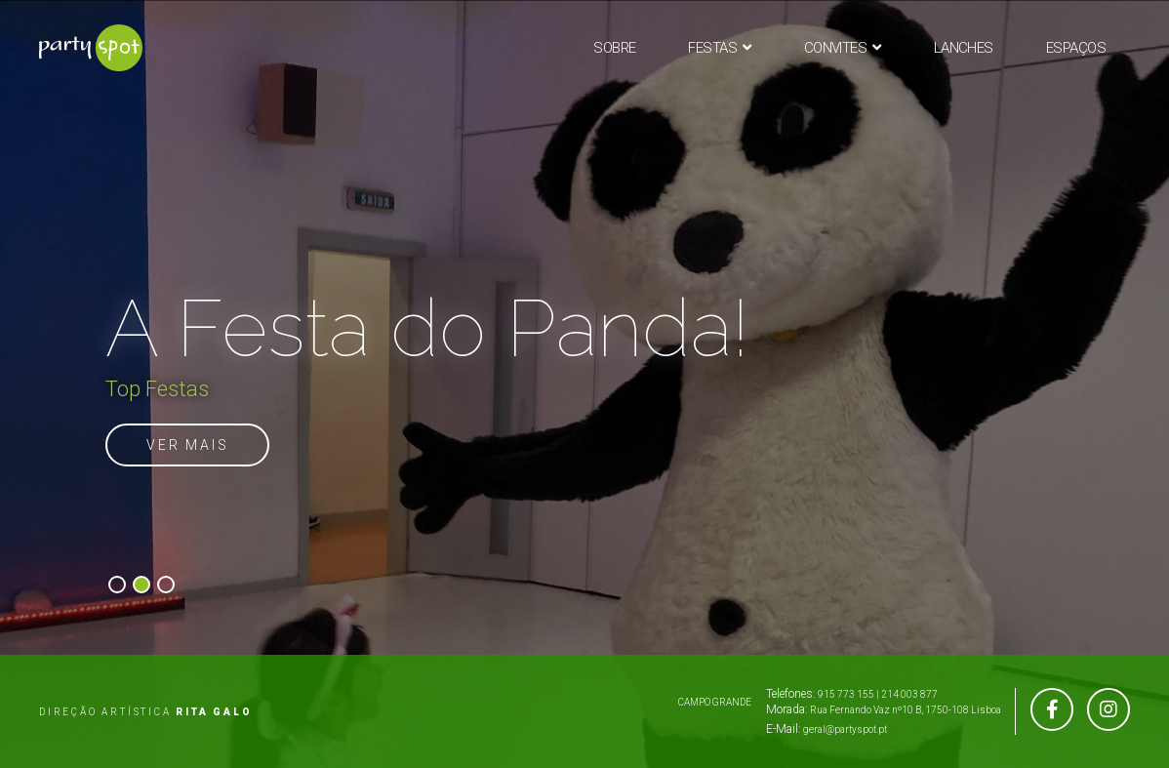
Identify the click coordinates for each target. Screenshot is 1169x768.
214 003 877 (909, 694)
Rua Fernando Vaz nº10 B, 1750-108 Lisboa (905, 710)
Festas (712, 48)
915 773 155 (846, 694)
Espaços (1076, 48)
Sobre (614, 48)
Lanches (963, 48)
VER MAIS (187, 445)
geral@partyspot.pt (845, 729)
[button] (117, 584)
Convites (835, 48)
